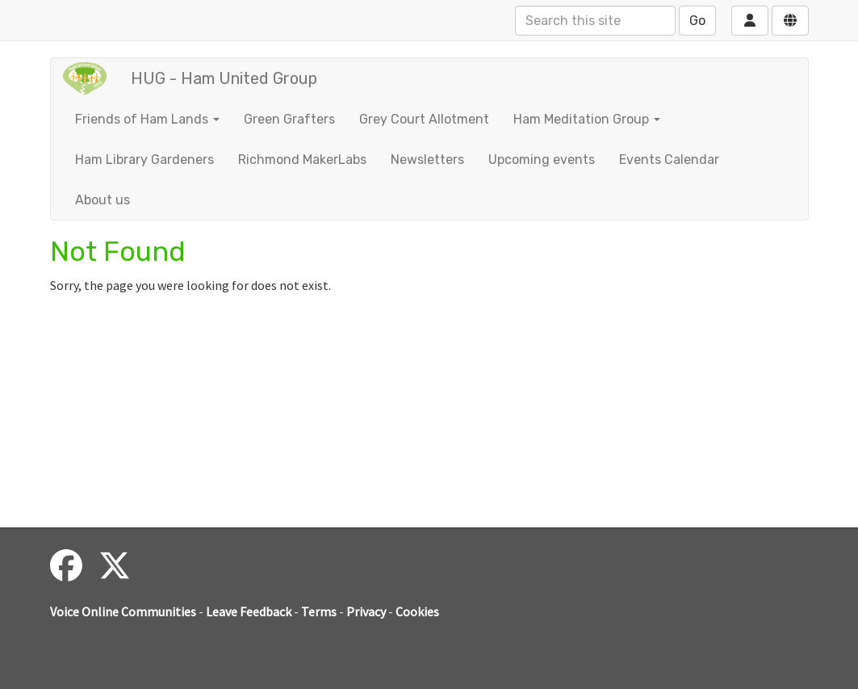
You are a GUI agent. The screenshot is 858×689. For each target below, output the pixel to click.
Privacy (366, 611)
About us (102, 200)
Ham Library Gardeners (144, 159)
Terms (319, 611)
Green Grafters (289, 119)
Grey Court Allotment (424, 119)
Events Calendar (669, 159)
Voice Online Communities (123, 611)
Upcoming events (541, 159)
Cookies (417, 611)
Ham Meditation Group (586, 119)
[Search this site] (595, 21)
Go (697, 20)
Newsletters (427, 159)
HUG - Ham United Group (224, 78)
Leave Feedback (248, 611)
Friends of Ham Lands (147, 119)
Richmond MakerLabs (302, 159)
